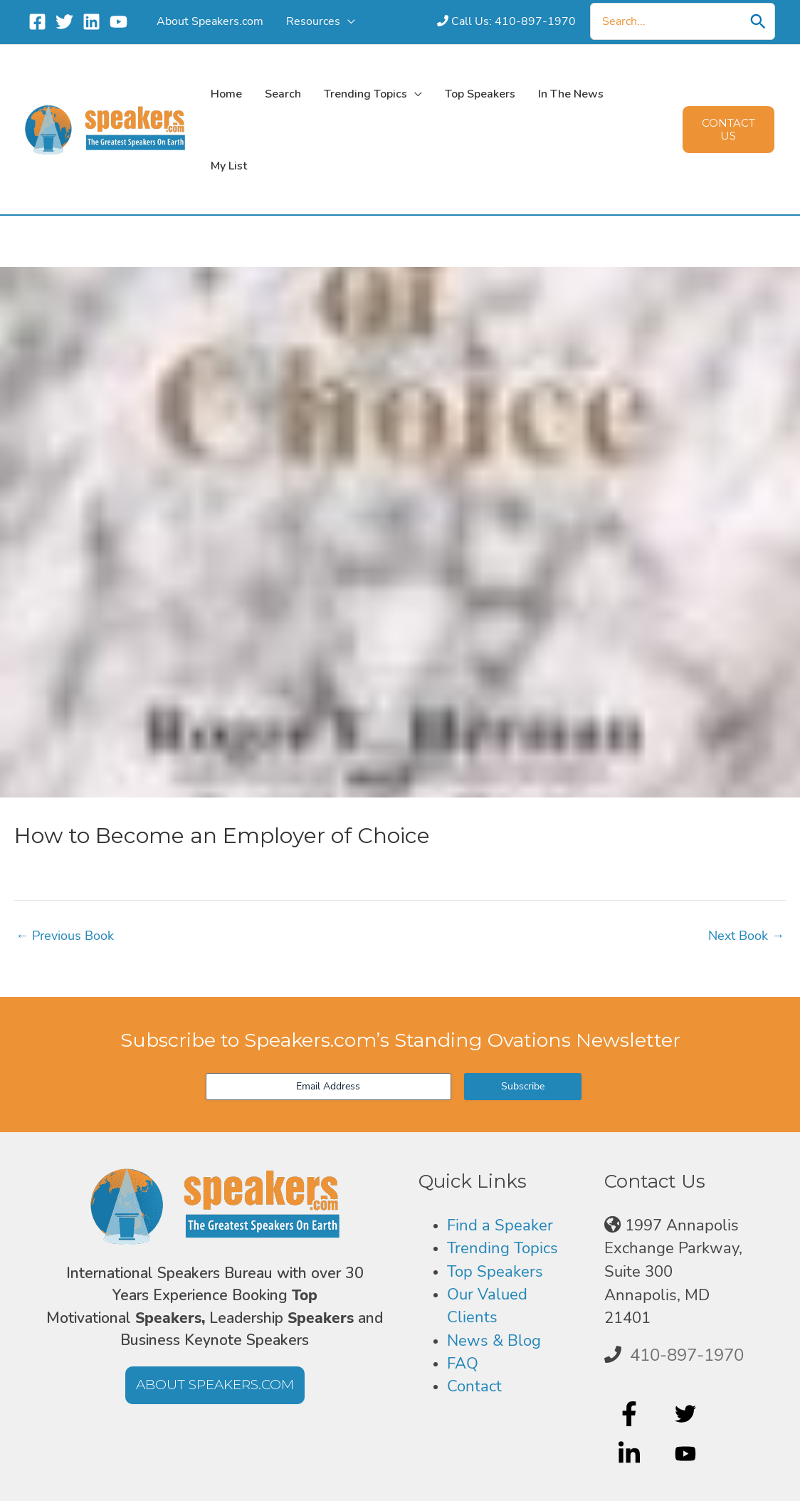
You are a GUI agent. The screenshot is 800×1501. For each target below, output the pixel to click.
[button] (728, 129)
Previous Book (65, 935)
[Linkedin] (91, 21)
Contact (474, 1386)
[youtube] (687, 1454)
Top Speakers (495, 1271)
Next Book (746, 935)
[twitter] (687, 1413)
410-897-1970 (687, 1355)
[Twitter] (64, 21)
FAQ (462, 1363)
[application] (332, 21)
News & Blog (494, 1340)
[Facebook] (37, 21)
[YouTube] (118, 21)
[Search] (758, 21)
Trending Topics (502, 1248)
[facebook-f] (631, 1413)
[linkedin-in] (631, 1454)
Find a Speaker (500, 1225)
